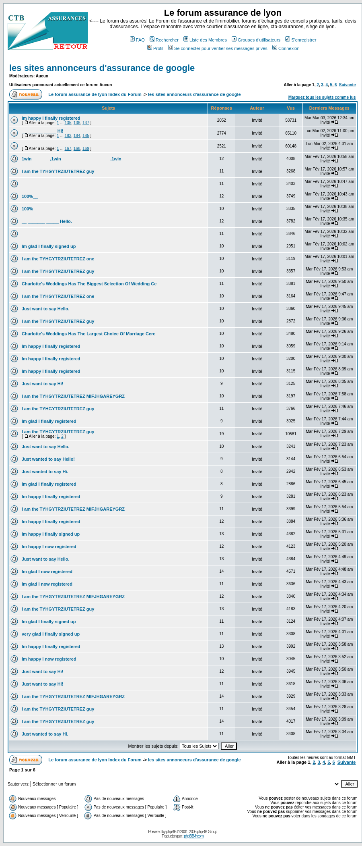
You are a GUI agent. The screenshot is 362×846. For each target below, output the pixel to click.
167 (68, 148)
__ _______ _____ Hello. (47, 221)
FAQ (137, 39)
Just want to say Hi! (42, 383)
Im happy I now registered (49, 546)
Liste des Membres (205, 39)
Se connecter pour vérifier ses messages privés (217, 48)
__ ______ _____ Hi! (42, 131)
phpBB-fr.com (194, 836)
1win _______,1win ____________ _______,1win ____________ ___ (91, 158)
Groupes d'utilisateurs (256, 39)
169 (85, 148)
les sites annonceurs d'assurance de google (102, 68)
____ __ (30, 233)
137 (85, 123)
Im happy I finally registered (51, 118)
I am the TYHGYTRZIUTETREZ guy (58, 171)
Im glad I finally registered (49, 421)
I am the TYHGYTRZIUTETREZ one (58, 258)
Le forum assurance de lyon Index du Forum (95, 94)
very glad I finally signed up (51, 634)
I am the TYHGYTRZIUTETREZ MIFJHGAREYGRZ (73, 396)
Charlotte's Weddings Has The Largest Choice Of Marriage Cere (89, 333)
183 (68, 135)
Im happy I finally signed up (51, 534)
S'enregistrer (300, 39)
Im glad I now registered (47, 571)
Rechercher (164, 39)
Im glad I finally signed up (49, 246)
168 (77, 148)
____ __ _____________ (46, 143)
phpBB (171, 831)
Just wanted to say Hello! (48, 459)
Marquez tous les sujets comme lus (322, 97)
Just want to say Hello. (46, 308)
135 (68, 123)
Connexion (286, 48)
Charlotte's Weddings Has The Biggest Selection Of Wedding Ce (89, 283)
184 (77, 135)
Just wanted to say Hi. (45, 471)
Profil (155, 48)
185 (85, 135)
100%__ (30, 196)
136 (77, 123)
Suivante (347, 85)
